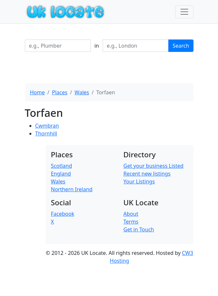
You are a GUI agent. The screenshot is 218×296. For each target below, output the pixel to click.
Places (59, 92)
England (61, 173)
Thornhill (46, 133)
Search (181, 45)
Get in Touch (139, 229)
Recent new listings (147, 173)
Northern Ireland (71, 189)
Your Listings (139, 181)
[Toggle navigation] (184, 11)
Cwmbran (47, 125)
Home (37, 92)
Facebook (63, 213)
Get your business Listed (154, 165)
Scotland (61, 165)
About (131, 213)
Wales (82, 92)
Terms (131, 221)
